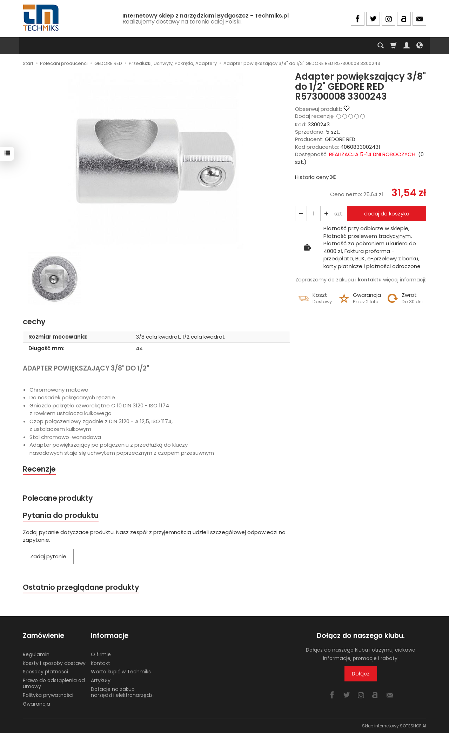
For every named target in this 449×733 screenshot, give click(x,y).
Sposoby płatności (45, 671)
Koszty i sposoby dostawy (54, 663)
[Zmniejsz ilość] (326, 213)
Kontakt (100, 663)
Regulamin (36, 654)
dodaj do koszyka (386, 213)
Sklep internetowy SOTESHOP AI (394, 726)
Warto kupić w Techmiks (121, 671)
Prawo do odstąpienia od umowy (54, 683)
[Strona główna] (41, 18)
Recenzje (39, 469)
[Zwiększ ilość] (301, 213)
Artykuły (100, 680)
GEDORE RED (340, 139)
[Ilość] (314, 213)
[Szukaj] (380, 45)
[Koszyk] (393, 45)
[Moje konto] (406, 45)
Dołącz (361, 673)
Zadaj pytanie (48, 556)
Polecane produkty (58, 498)
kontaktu (370, 279)
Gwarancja (36, 703)
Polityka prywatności (48, 695)
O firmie (101, 654)
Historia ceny (315, 177)
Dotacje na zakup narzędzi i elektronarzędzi (122, 692)
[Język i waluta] (419, 45)
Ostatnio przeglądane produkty (81, 587)
